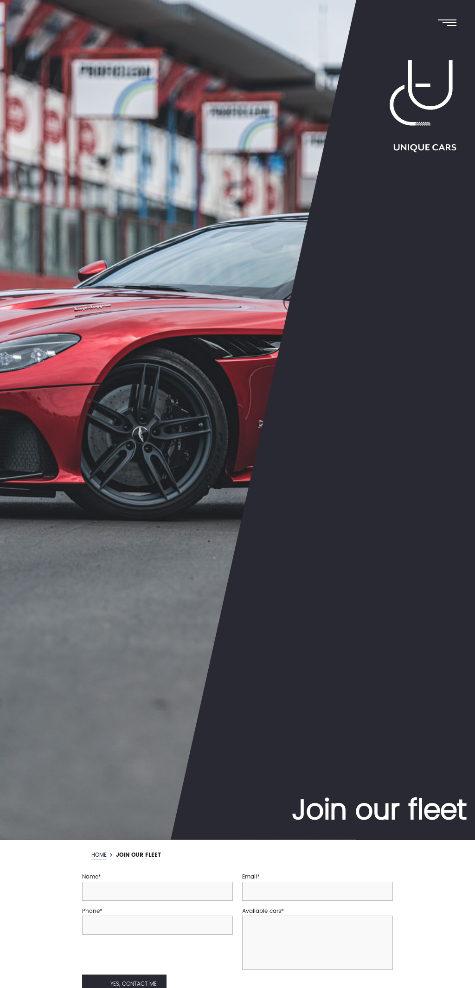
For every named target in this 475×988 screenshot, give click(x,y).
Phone (91, 911)
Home (99, 856)
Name (90, 877)
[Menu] (449, 24)
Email (249, 877)
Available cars (261, 911)
